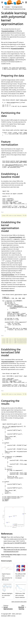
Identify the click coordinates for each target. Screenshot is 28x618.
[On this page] (26, 2)
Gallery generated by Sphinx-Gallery (19, 601)
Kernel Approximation (17, 7)
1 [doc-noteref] (15, 46)
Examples (7, 7)
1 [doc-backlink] (3, 537)
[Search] (23, 2)
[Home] (2, 7)
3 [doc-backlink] (5, 537)
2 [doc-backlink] (4, 537)
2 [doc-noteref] (17, 42)
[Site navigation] (2, 2)
